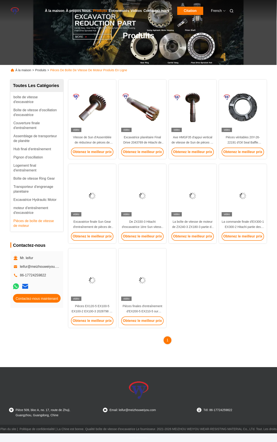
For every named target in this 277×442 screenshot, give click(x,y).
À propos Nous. (79, 11)
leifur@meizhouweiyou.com (41, 266)
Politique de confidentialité (37, 429)
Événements (119, 11)
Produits (100, 11)
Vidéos (136, 11)
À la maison (54, 11)
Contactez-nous (156, 11)
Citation (190, 11)
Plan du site (8, 429)
